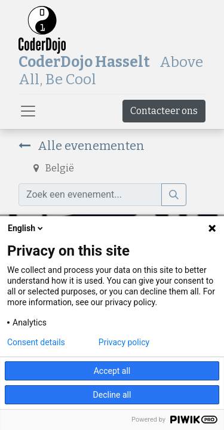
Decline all (112, 395)
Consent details (36, 342)
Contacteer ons (164, 110)
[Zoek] (173, 194)
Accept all (112, 371)
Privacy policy (124, 342)
